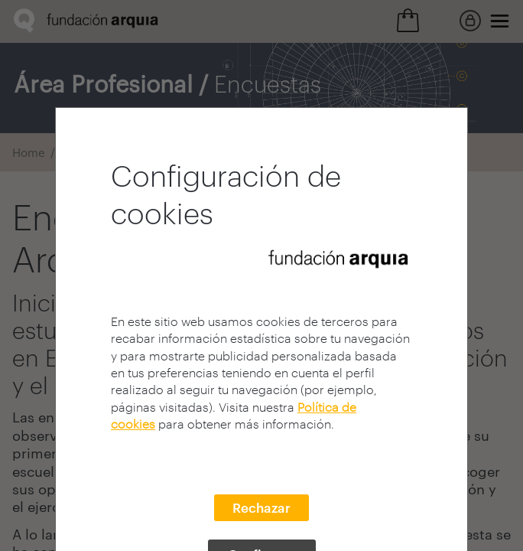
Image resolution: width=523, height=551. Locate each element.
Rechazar (261, 507)
